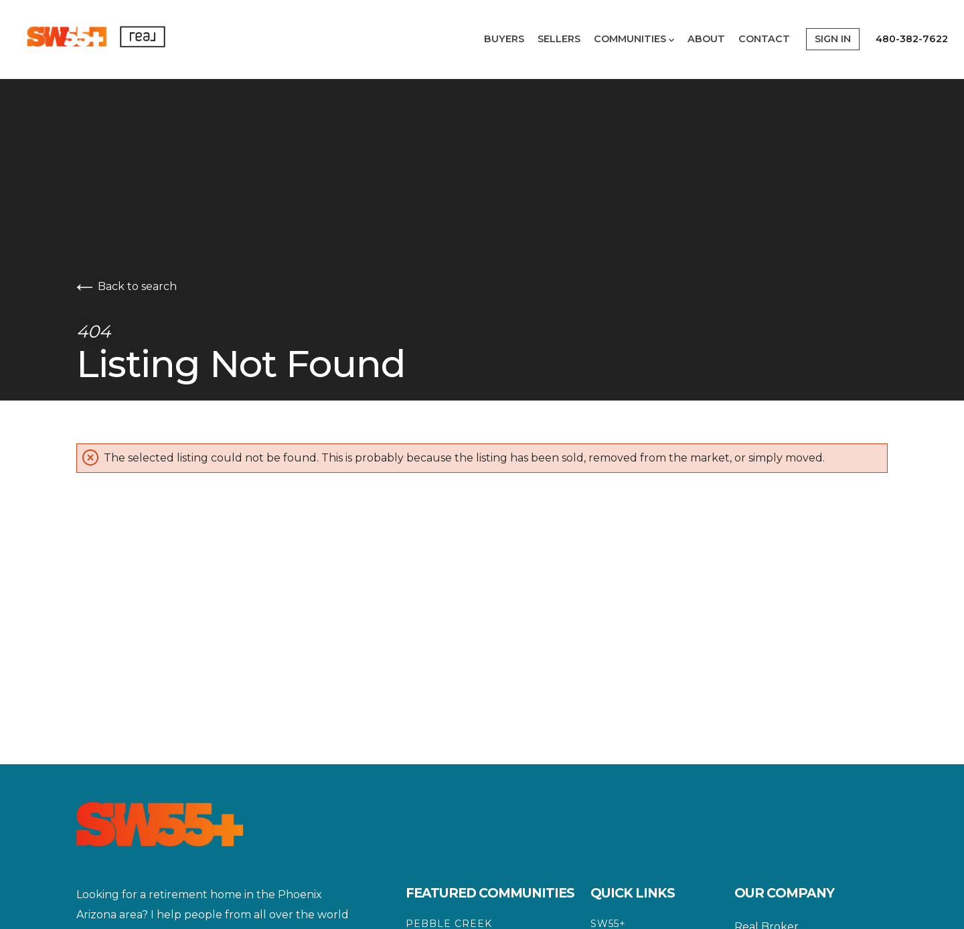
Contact (764, 39)
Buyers (504, 39)
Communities (634, 39)
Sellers (559, 39)
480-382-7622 (912, 39)
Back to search (126, 286)
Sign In (833, 39)
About (706, 39)
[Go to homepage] (116, 39)
